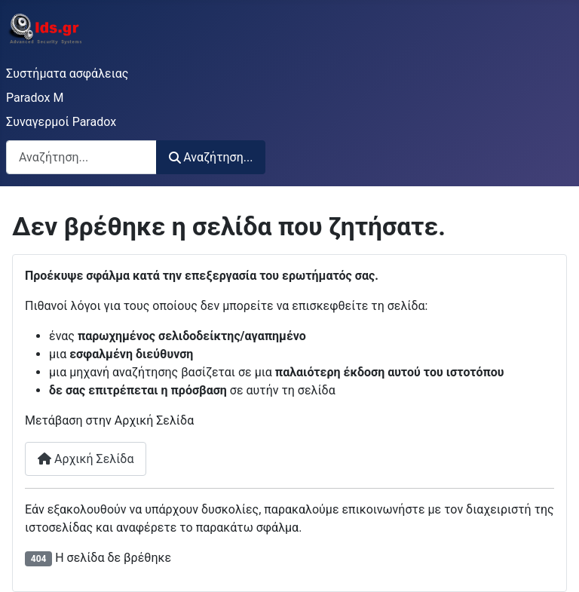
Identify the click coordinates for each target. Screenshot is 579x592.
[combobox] (81, 157)
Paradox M (34, 97)
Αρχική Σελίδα (85, 459)
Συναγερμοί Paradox (61, 122)
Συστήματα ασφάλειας (67, 73)
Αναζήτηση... (211, 157)
